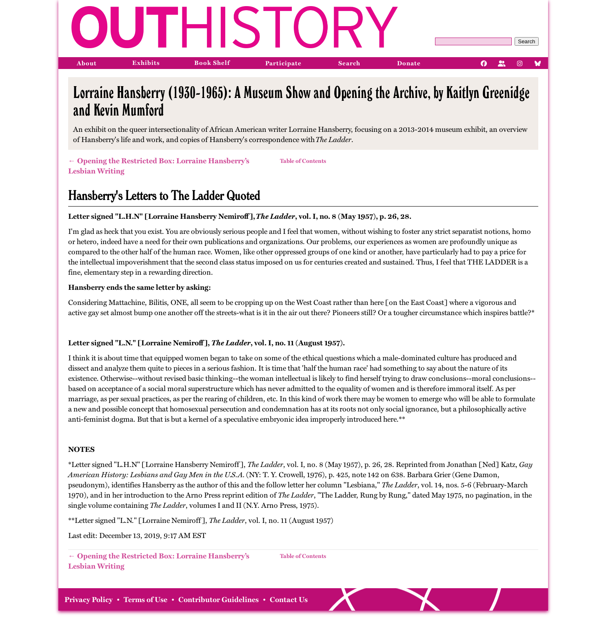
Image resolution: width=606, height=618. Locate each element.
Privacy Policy (88, 599)
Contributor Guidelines (218, 599)
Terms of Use (145, 599)
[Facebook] (484, 63)
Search (526, 41)
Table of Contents (303, 161)
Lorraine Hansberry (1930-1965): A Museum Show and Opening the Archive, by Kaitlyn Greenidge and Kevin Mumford (301, 101)
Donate (409, 63)
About (87, 63)
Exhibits (146, 63)
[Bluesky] (538, 63)
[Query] (473, 41)
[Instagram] (520, 63)
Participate (283, 63)
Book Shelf (212, 63)
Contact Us (289, 599)
